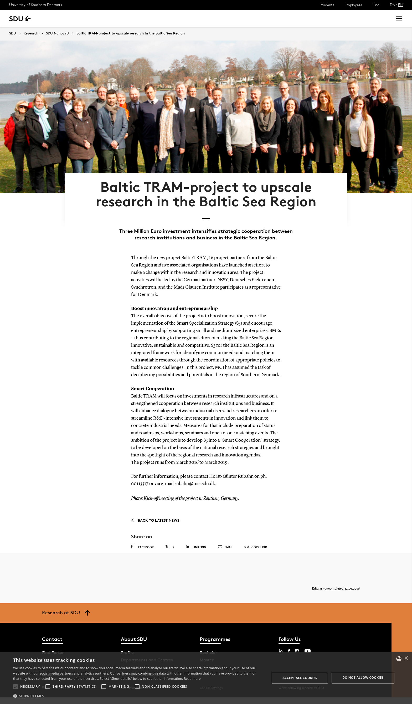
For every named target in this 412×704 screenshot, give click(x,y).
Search (378, 18)
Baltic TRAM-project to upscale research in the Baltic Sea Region (130, 33)
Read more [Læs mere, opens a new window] (192, 678)
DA (392, 4)
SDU (12, 33)
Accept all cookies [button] (299, 678)
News (107, 18)
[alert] (206, 678)
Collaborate (131, 18)
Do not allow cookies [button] (363, 677)
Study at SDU (57, 18)
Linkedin (196, 549)
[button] (15, 686)
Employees (353, 5)
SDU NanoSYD (57, 33)
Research (86, 18)
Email (225, 550)
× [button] (406, 658)
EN (400, 4)
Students (327, 5)
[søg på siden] (341, 18)
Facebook (142, 549)
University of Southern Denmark (35, 4)
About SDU (180, 18)
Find (376, 5)
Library (156, 18)
